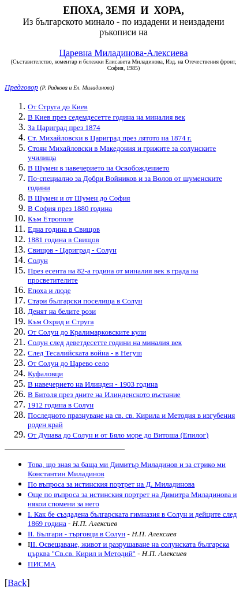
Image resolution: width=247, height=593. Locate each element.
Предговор (21, 87)
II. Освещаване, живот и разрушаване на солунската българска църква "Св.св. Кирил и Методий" (128, 549)
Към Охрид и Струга (61, 321)
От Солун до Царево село (68, 363)
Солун (38, 260)
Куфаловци (45, 373)
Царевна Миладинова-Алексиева (123, 53)
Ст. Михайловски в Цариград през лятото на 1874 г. (110, 138)
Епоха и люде (49, 290)
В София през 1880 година (70, 208)
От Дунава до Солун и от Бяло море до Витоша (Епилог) (118, 435)
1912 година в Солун (60, 405)
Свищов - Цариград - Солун (72, 250)
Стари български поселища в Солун (85, 300)
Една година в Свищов (64, 229)
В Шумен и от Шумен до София (79, 198)
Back (17, 583)
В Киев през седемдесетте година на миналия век (106, 117)
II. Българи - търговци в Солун (76, 533)
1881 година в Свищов (63, 239)
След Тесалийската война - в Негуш (85, 353)
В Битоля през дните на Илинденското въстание (104, 394)
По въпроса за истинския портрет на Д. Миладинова (111, 484)
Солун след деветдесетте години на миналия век (105, 342)
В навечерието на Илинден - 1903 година (93, 384)
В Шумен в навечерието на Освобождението (99, 168)
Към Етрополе (50, 218)
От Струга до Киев (58, 106)
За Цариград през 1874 (64, 127)
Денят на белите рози (62, 311)
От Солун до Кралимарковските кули (87, 332)
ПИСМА (41, 563)
